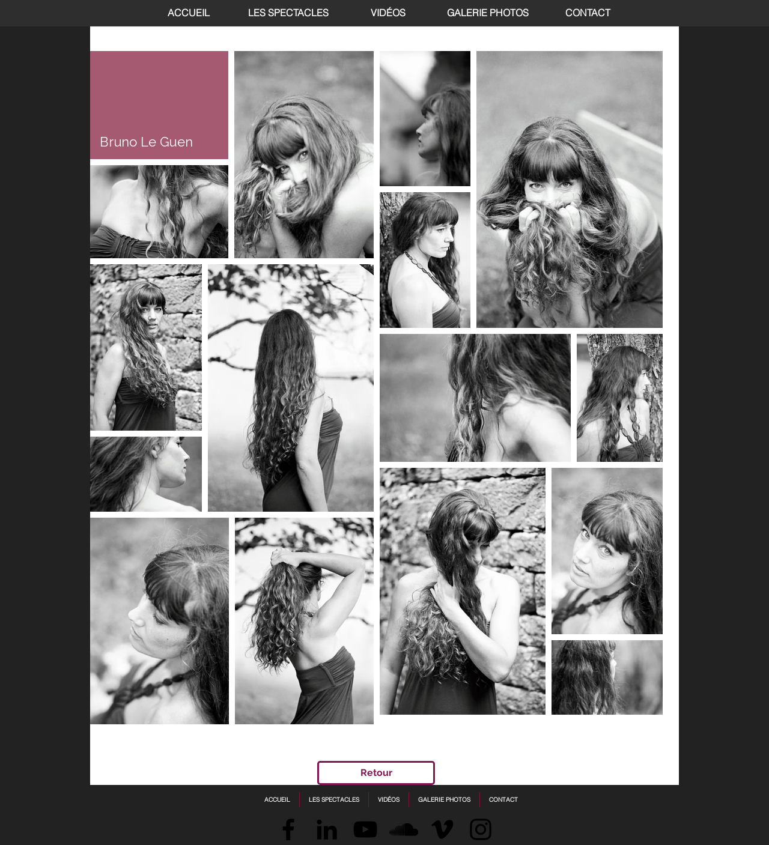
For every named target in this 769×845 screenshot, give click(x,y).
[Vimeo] (442, 829)
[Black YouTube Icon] (365, 829)
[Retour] (376, 773)
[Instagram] (480, 829)
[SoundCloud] (403, 829)
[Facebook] (288, 829)
